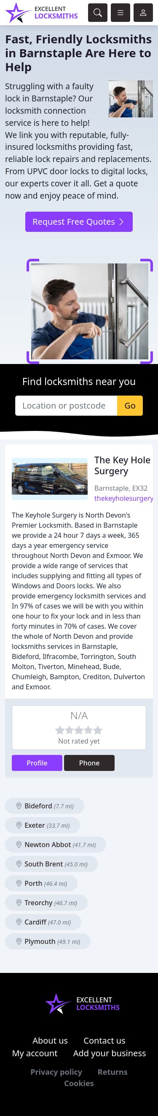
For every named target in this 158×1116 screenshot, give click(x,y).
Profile (37, 763)
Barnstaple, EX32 (120, 488)
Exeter (43, 825)
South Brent (52, 864)
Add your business (109, 1053)
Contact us (104, 1040)
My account (34, 1053)
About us (50, 1040)
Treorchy (46, 902)
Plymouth (48, 941)
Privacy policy (56, 1072)
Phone (89, 763)
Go (130, 405)
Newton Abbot (56, 844)
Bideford (45, 805)
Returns (113, 1072)
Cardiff (43, 922)
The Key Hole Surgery (122, 465)
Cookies (79, 1083)
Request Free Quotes (79, 221)
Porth (41, 883)
